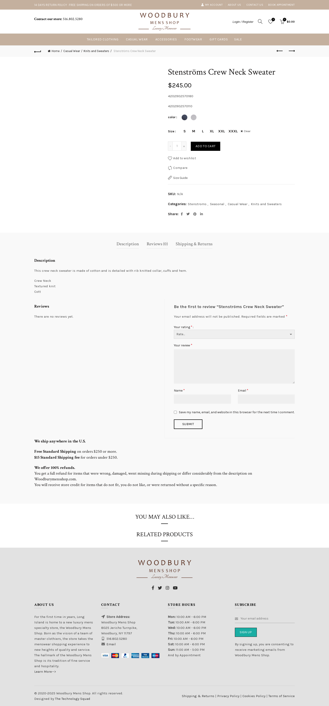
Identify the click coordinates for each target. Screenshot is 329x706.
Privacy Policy (228, 696)
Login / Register (243, 22)
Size (171, 131)
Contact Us (254, 4)
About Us (234, 4)
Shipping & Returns (194, 244)
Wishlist (273, 19)
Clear (247, 131)
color (172, 117)
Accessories (166, 39)
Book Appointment (281, 4)
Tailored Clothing (103, 39)
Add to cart (205, 146)
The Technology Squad (72, 699)
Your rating (183, 327)
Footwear (193, 39)
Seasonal (217, 204)
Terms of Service (281, 696)
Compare (180, 168)
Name (179, 390)
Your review (183, 345)
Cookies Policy (254, 696)
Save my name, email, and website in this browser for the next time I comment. (237, 412)
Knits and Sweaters (96, 51)
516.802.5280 (72, 19)
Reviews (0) (157, 244)
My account (212, 4)
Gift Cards (219, 39)
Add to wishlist (184, 158)
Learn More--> (45, 671)
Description (128, 244)
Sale (238, 39)
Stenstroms (197, 204)
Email (243, 390)
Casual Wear (137, 39)
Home (56, 51)
